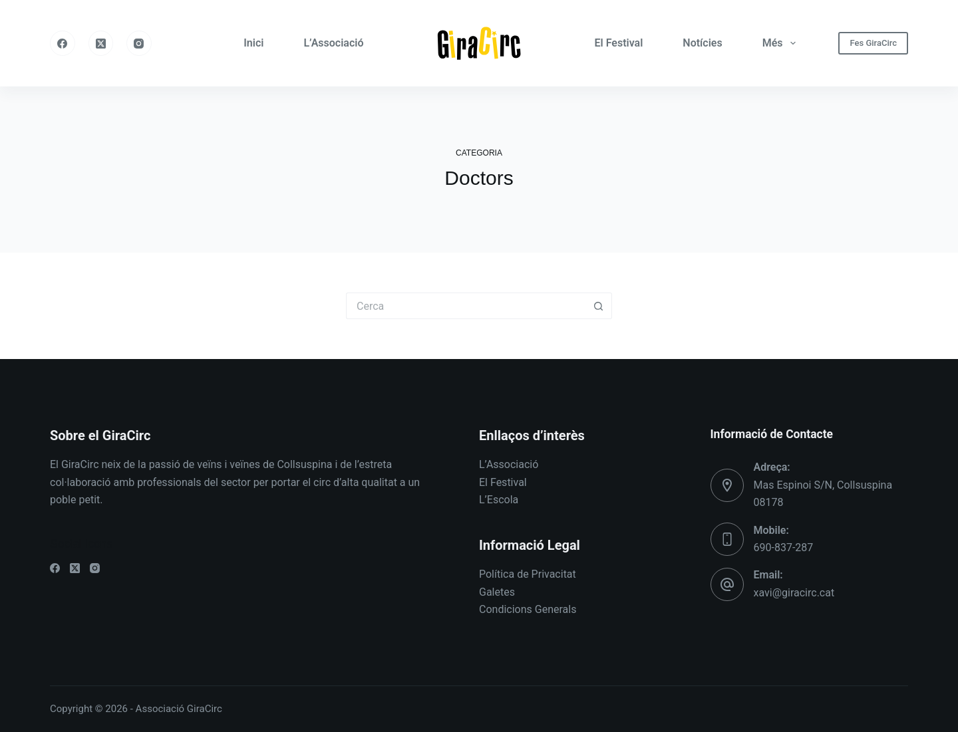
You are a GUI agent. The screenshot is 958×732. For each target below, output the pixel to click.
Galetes (497, 592)
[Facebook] (62, 43)
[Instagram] (139, 43)
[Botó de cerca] (598, 306)
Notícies (702, 43)
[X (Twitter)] (101, 43)
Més (781, 43)
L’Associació (333, 43)
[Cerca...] (465, 306)
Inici (253, 43)
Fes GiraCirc (873, 43)
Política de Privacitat (527, 574)
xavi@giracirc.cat (794, 592)
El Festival (619, 43)
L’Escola (498, 499)
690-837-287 (784, 547)
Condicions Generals (527, 609)
